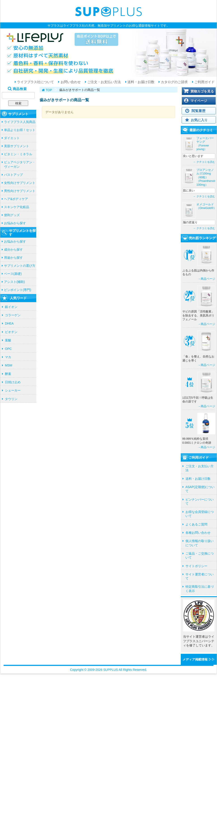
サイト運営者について (199, 576)
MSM (8, 365)
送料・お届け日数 (140, 82)
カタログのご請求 (174, 82)
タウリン (11, 399)
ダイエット (12, 138)
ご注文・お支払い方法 (103, 82)
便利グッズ (12, 215)
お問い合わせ (70, 82)
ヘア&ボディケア (16, 199)
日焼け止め (13, 382)
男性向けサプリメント (19, 191)
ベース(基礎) (13, 273)
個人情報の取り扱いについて (199, 543)
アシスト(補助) (14, 282)
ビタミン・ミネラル (18, 154)
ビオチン (11, 332)
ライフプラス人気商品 (19, 122)
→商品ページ (206, 278)
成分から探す (13, 249)
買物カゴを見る (202, 91)
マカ (8, 357)
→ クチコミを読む (204, 162)
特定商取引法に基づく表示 (199, 588)
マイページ (198, 101)
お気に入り (199, 120)
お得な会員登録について (199, 514)
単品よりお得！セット (19, 130)
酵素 (8, 374)
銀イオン (11, 307)
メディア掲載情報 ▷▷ (199, 659)
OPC (8, 349)
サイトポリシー (196, 566)
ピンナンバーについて (199, 501)
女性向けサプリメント (19, 183)
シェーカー (13, 390)
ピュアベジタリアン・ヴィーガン (19, 164)
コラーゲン (13, 315)
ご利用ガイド (204, 82)
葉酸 (8, 340)
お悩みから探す (15, 223)
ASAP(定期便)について (200, 489)
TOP (49, 90)
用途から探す (13, 257)
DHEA (9, 323)
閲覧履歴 (198, 111)
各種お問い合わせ (198, 532)
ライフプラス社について (35, 82)
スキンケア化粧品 (16, 207)
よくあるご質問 (196, 524)
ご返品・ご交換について (199, 555)
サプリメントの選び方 (19, 265)
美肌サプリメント (16, 146)
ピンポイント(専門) (17, 290)
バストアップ (13, 174)
